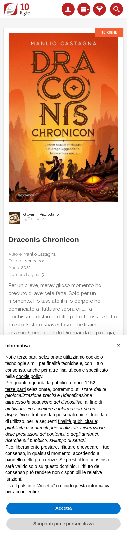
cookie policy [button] (29, 376)
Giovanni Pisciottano (41, 214)
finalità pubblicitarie (77, 421)
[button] (118, 345)
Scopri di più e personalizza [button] (63, 523)
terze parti (15, 389)
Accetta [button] (63, 508)
